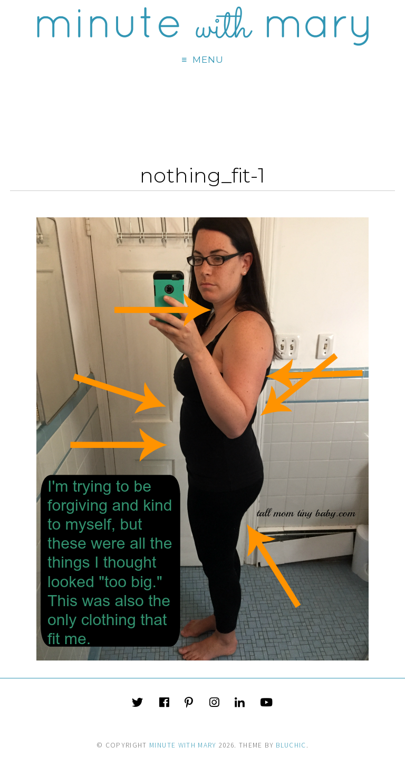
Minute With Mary (183, 745)
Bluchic (291, 745)
